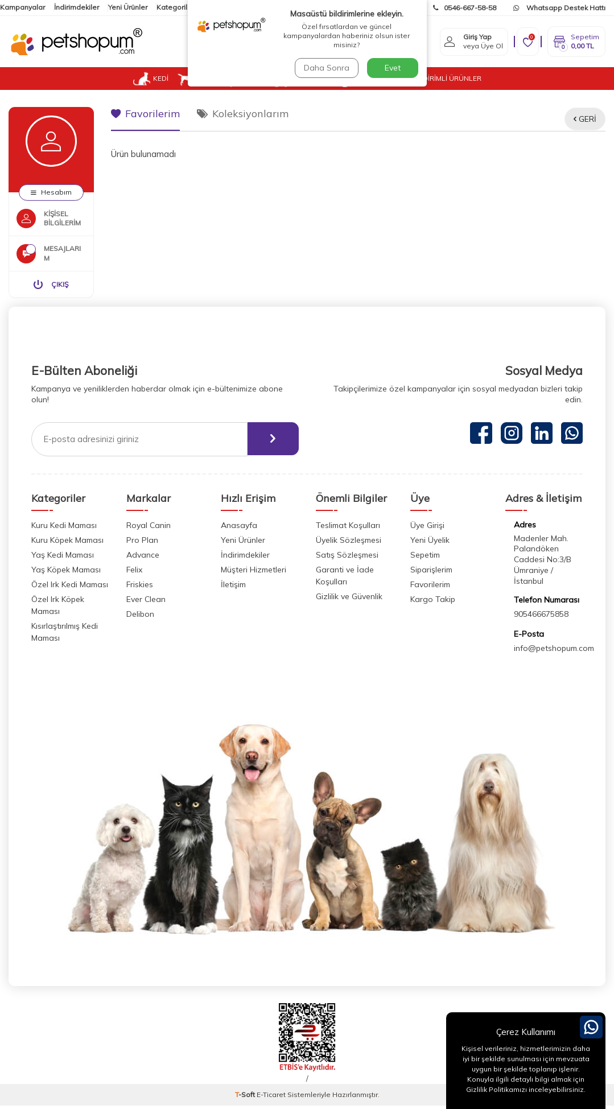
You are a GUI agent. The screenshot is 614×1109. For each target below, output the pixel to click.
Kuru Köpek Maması (67, 543)
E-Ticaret (271, 1098)
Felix (134, 573)
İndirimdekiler (76, 7)
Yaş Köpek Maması (66, 573)
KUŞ (246, 78)
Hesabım (51, 192)
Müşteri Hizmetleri (253, 573)
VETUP (357, 78)
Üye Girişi (427, 528)
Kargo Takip (432, 602)
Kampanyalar (22, 7)
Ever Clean (146, 602)
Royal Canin (148, 528)
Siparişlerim (431, 573)
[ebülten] (272, 443)
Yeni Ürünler (127, 7)
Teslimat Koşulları (348, 528)
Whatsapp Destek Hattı (559, 7)
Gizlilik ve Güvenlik (349, 600)
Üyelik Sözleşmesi (348, 543)
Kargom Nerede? (380, 7)
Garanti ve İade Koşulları (345, 579)
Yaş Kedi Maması (62, 558)
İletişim (214, 7)
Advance (142, 558)
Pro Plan (142, 543)
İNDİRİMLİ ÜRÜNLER (448, 78)
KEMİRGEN (300, 78)
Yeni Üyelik (430, 543)
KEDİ (150, 78)
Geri (585, 119)
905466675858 (541, 618)
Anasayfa (239, 528)
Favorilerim (145, 113)
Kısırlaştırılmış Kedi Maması (64, 635)
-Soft (246, 1098)
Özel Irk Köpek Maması (57, 608)
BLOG (397, 78)
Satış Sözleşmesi (347, 558)
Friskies (139, 588)
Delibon (140, 617)
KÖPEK (199, 78)
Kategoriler (175, 7)
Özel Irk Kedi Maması (69, 588)
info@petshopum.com (554, 651)
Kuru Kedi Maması (64, 528)
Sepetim (425, 558)
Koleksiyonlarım (243, 113)
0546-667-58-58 (464, 7)
